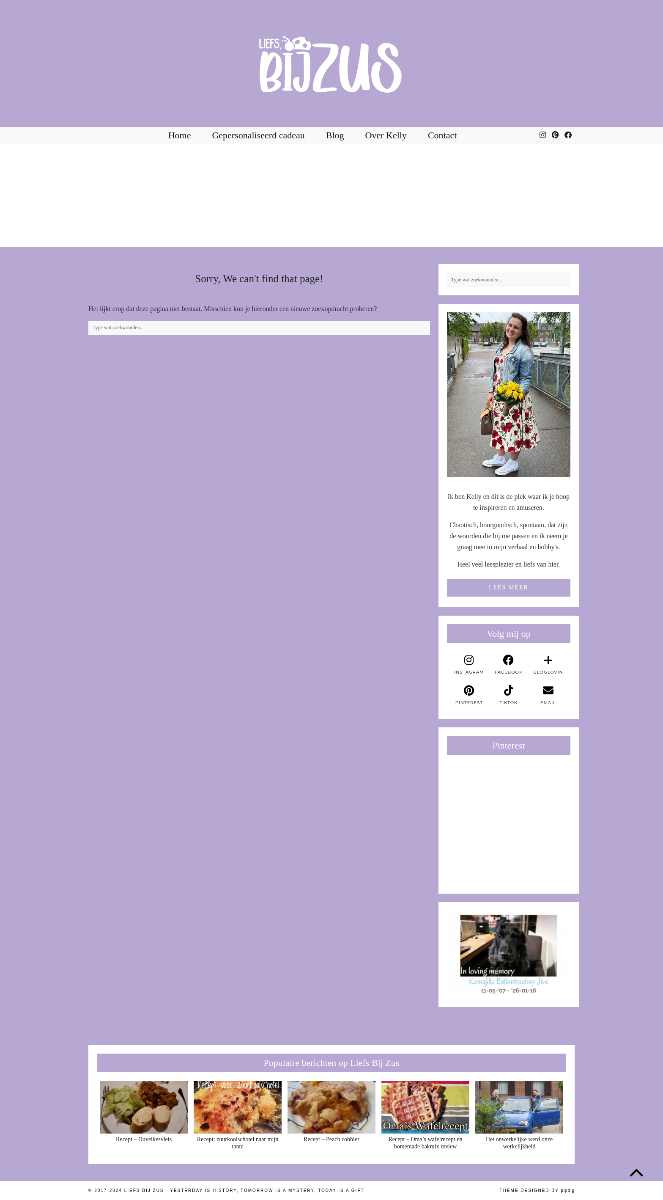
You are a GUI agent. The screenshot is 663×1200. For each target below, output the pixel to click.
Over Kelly (386, 135)
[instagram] (469, 665)
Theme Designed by (537, 1190)
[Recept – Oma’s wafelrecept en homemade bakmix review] (425, 1107)
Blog (335, 135)
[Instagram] (543, 135)
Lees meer (509, 587)
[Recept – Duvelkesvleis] (144, 1107)
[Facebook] (568, 135)
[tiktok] (509, 695)
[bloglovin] (548, 665)
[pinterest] (469, 695)
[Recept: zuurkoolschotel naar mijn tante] (238, 1107)
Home (179, 135)
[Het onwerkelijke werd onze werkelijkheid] (519, 1107)
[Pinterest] (555, 135)
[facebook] (509, 665)
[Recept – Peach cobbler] (331, 1107)
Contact (442, 135)
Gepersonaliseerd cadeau (258, 135)
